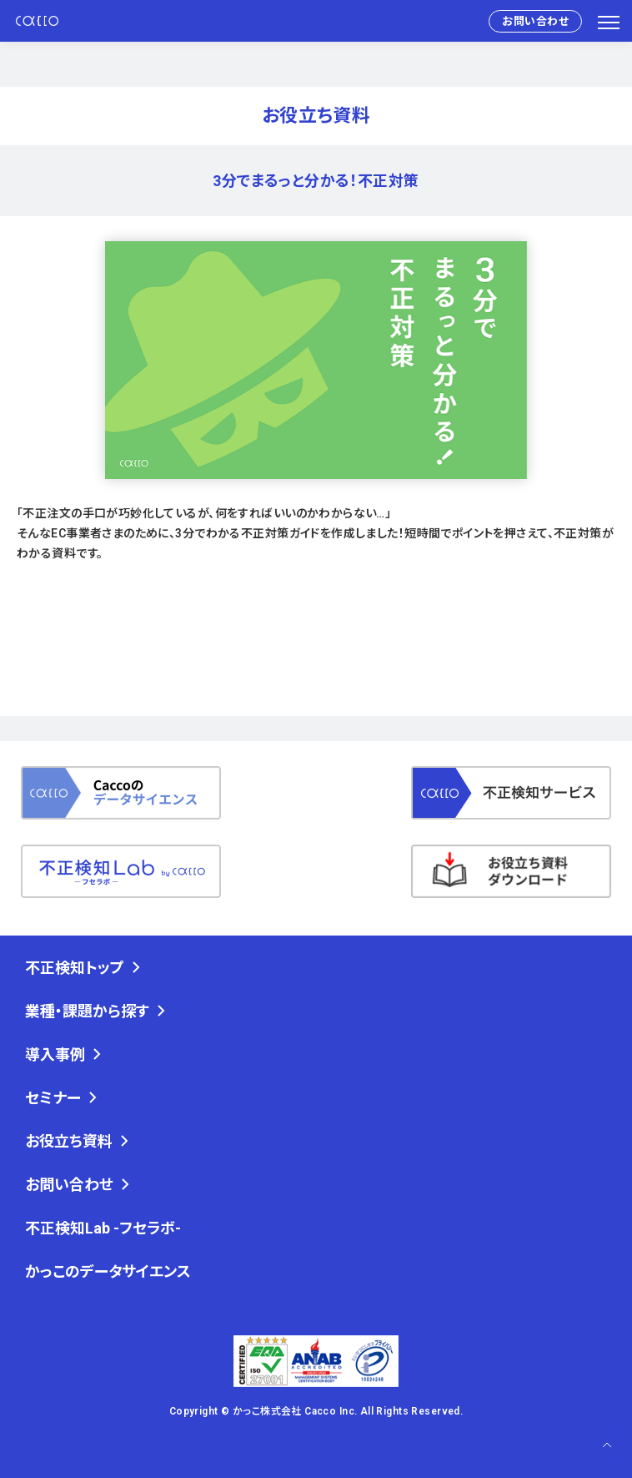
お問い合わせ (535, 21)
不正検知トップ (74, 967)
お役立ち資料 (69, 1141)
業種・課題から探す (87, 1011)
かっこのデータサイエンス (108, 1271)
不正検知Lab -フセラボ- (103, 1228)
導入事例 (55, 1054)
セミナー (53, 1098)
